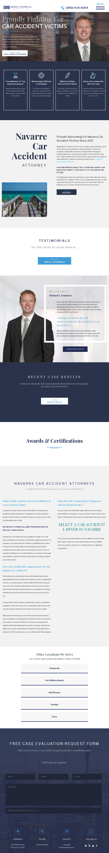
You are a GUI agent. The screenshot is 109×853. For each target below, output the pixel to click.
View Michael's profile (75, 349)
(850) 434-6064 (77, 7)
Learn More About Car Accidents (72, 847)
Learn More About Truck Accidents (95, 847)
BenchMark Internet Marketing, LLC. (47, 847)
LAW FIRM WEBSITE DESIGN (23, 847)
